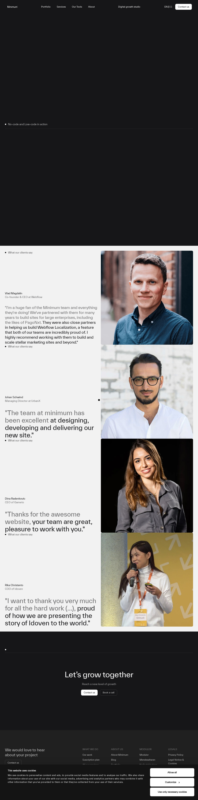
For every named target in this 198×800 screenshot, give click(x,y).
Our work (87, 754)
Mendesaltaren (147, 759)
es (170, 6)
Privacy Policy (175, 754)
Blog (113, 759)
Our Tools (77, 6)
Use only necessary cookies (172, 792)
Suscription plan (90, 759)
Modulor (144, 754)
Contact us (183, 6)
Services (61, 6)
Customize (172, 782)
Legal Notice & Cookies (176, 761)
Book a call (108, 692)
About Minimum (119, 754)
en (166, 6)
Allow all (172, 772)
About (91, 6)
